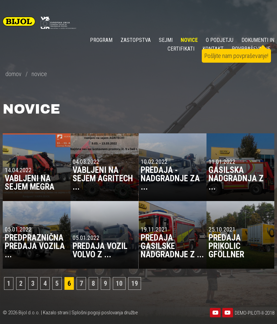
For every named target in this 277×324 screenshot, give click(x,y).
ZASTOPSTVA (136, 40)
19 (134, 283)
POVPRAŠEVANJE (251, 49)
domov (13, 73)
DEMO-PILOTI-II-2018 (254, 313)
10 (119, 283)
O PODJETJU (219, 40)
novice (39, 73)
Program (101, 40)
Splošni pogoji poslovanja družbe (105, 313)
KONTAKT (213, 49)
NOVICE (189, 40)
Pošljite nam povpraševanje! (236, 55)
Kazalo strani (55, 313)
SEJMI (166, 40)
